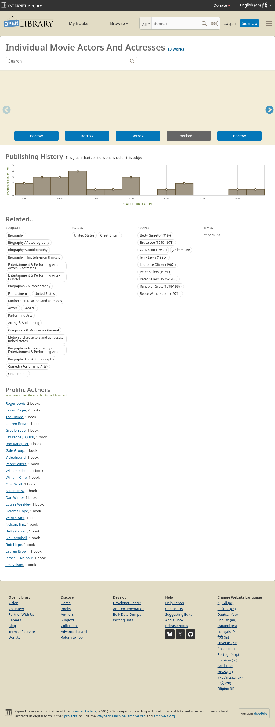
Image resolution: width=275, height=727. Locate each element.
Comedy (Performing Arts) (28, 366)
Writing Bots (123, 620)
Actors (13, 308)
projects (70, 716)
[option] (36, 108)
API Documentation (128, 608)
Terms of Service (22, 631)
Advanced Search (74, 631)
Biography (16, 235)
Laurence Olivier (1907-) (158, 264)
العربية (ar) (225, 602)
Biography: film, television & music (34, 257)
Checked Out (188, 135)
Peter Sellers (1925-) (155, 272)
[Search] (175, 23)
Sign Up (249, 23)
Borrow (36, 135)
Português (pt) (229, 654)
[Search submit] (204, 23)
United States (45, 293)
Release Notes (176, 625)
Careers (15, 620)
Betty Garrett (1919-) (155, 235)
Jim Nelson (14, 564)
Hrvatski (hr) (227, 642)
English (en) (227, 620)
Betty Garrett (16, 531)
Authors (67, 614)
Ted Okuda (14, 416)
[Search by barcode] (214, 23)
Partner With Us (21, 614)
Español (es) (227, 625)
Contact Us (174, 608)
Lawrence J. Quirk (20, 437)
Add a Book (174, 620)
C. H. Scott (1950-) (153, 250)
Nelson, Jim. (15, 524)
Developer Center (127, 602)
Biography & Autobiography (29, 286)
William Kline (16, 477)
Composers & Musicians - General (33, 330)
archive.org (137, 716)
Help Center (174, 602)
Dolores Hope (17, 510)
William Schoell (18, 470)
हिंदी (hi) (223, 637)
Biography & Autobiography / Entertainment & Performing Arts (33, 350)
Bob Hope (14, 544)
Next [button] (269, 116)
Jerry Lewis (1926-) (153, 257)
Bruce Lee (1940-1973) (156, 242)
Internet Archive (83, 711)
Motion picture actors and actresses (35, 301)
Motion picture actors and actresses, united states (35, 339)
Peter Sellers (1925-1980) (158, 279)
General (29, 308)
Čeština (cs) (227, 608)
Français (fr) (227, 631)
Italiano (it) (226, 648)
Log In (229, 23)
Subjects (67, 620)
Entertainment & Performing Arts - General (34, 277)
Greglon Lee (16, 430)
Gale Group (15, 450)
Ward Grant (15, 517)
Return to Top (72, 637)
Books (66, 608)
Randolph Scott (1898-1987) (161, 286)
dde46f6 (260, 713)
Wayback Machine (111, 716)
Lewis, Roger (16, 410)
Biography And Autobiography (31, 359)
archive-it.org (164, 716)
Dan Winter (15, 497)
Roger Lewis (16, 403)
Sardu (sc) (225, 665)
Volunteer (16, 608)
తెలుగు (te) (225, 671)
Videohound (16, 457)
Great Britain (17, 373)
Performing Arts (20, 315)
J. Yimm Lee (181, 250)
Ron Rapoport (17, 443)
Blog (12, 625)
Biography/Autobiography (28, 250)
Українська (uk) (230, 677)
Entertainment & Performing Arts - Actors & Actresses (34, 266)
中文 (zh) (224, 683)
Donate (222, 5)
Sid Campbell (16, 537)
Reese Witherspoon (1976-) (160, 293)
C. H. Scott (14, 484)
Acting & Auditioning (23, 322)
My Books (78, 23)
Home (65, 602)
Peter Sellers (16, 463)
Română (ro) (227, 660)
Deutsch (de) (228, 614)
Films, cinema (18, 293)
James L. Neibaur (19, 558)
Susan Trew (15, 490)
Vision (13, 602)
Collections (69, 625)
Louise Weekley (18, 504)
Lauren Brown (17, 423)
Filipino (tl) (226, 688)
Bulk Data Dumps (127, 614)
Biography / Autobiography (28, 242)
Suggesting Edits (178, 614)
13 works (175, 49)
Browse (113, 23)
